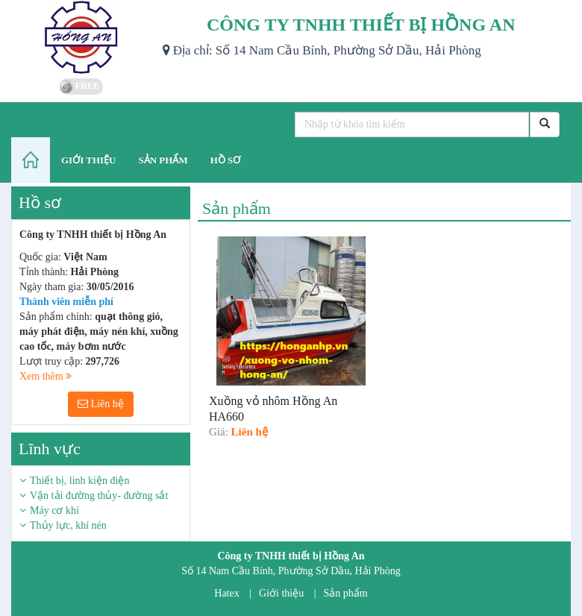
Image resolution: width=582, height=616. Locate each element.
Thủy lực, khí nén (68, 525)
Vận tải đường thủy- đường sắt (99, 495)
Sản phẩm (346, 593)
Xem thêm (45, 376)
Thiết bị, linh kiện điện (79, 480)
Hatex (226, 593)
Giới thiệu (281, 593)
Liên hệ (101, 403)
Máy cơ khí (54, 510)
